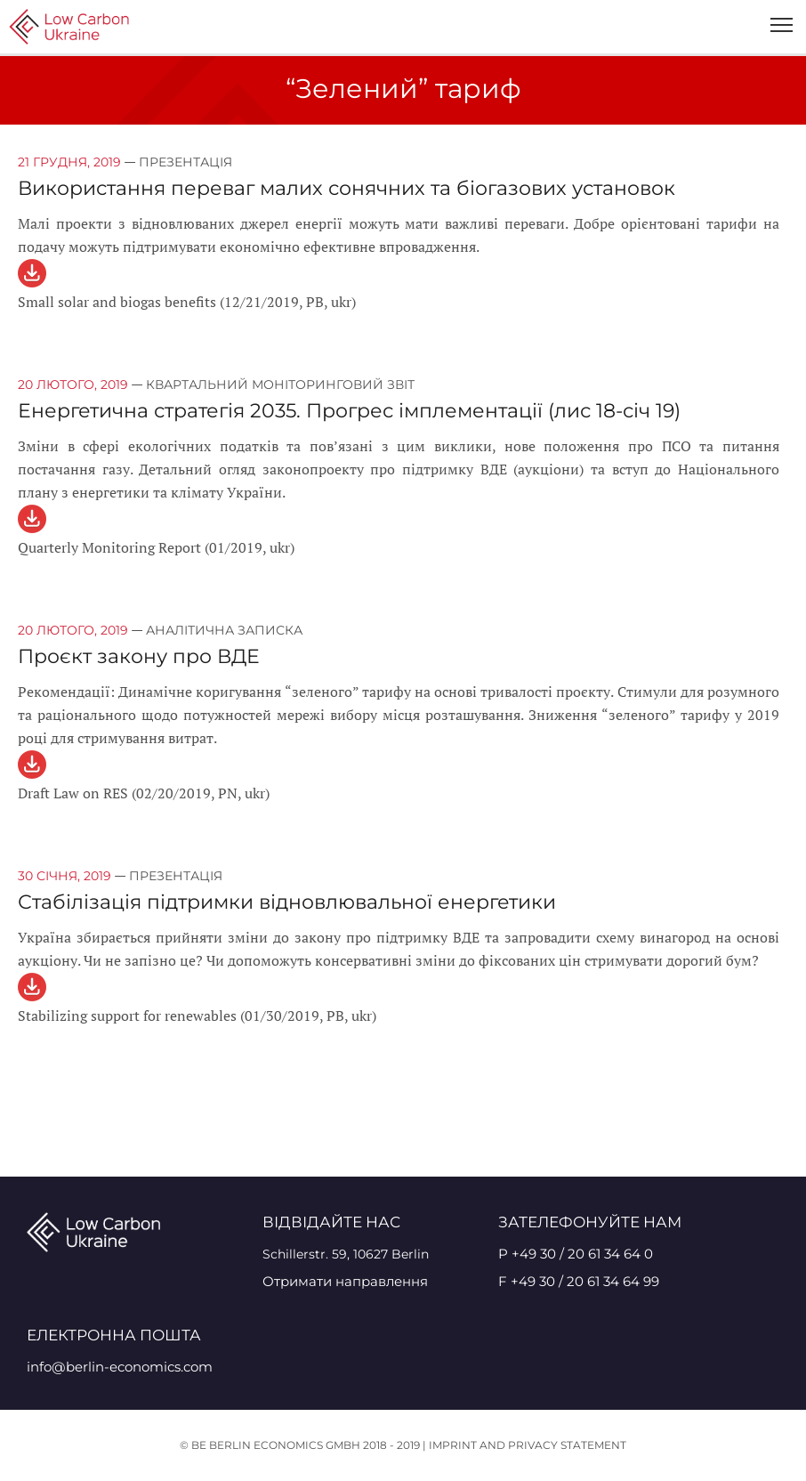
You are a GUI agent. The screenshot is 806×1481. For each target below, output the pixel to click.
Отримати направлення (345, 1281)
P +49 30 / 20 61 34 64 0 (575, 1253)
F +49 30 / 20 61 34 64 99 (578, 1281)
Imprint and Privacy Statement (527, 1445)
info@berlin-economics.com (120, 1366)
